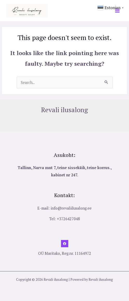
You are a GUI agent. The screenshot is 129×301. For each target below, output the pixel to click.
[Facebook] (64, 243)
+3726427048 (68, 218)
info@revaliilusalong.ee (71, 208)
